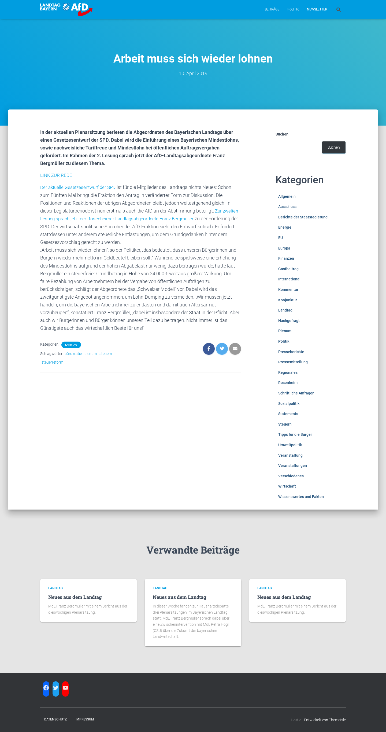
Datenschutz (55, 719)
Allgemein (287, 196)
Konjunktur (287, 300)
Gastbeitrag (288, 269)
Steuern (285, 424)
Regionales (288, 372)
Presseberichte (291, 352)
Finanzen (286, 258)
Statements (288, 414)
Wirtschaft (287, 486)
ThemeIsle (337, 720)
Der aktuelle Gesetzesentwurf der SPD (80, 187)
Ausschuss (287, 206)
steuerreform (52, 362)
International (289, 279)
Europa (284, 248)
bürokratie (73, 353)
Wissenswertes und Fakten (301, 497)
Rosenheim (288, 382)
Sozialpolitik (288, 403)
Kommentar (288, 289)
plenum (90, 353)
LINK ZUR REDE (56, 175)
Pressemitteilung (293, 362)
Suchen (282, 134)
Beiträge (272, 9)
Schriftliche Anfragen (296, 393)
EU (280, 238)
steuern (105, 353)
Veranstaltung (290, 455)
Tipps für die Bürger (295, 434)
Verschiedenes (291, 476)
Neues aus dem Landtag (75, 597)
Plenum (284, 331)
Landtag (71, 344)
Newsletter (317, 9)
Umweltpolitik (290, 445)
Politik (293, 9)
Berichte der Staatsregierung (303, 217)
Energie (284, 227)
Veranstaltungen (292, 465)
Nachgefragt (289, 321)
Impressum (85, 719)
